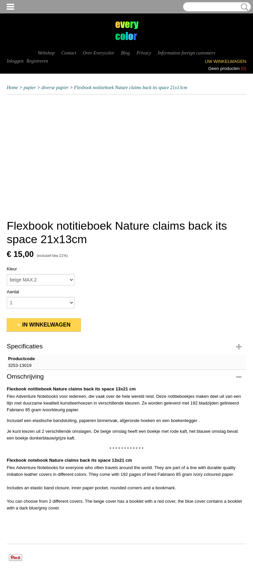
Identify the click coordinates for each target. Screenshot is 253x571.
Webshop (46, 52)
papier (30, 87)
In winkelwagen (46, 325)
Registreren (37, 61)
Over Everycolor (99, 52)
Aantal (13, 291)
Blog (125, 52)
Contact (68, 52)
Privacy (143, 52)
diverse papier (54, 87)
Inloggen (15, 61)
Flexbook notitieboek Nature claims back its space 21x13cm (130, 87)
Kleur (12, 268)
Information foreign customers (186, 52)
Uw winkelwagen (225, 61)
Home (12, 87)
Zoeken (243, 7)
